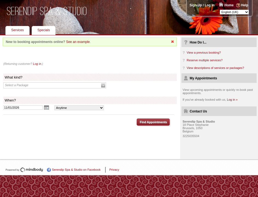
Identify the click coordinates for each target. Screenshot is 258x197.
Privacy (114, 169)
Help (244, 5)
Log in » (232, 99)
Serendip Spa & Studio (47, 11)
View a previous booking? (204, 52)
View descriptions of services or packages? (215, 67)
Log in (37, 63)
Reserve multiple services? (204, 60)
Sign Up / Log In (202, 5)
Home (228, 5)
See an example (78, 42)
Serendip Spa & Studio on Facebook (76, 169)
